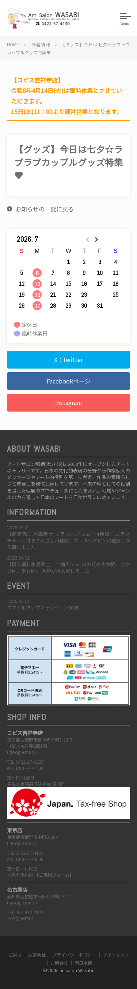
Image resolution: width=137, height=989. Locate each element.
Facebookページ (69, 381)
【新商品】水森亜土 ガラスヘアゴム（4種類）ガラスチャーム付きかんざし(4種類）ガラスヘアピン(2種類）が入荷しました (68, 540)
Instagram (68, 402)
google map (21, 752)
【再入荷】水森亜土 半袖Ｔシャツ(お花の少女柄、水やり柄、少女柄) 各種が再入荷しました (68, 567)
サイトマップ (116, 954)
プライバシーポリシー (74, 954)
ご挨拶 (15, 954)
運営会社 (37, 954)
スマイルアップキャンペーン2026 (43, 607)
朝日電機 (83, 962)
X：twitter (68, 359)
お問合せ (59, 962)
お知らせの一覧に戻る (44, 209)
